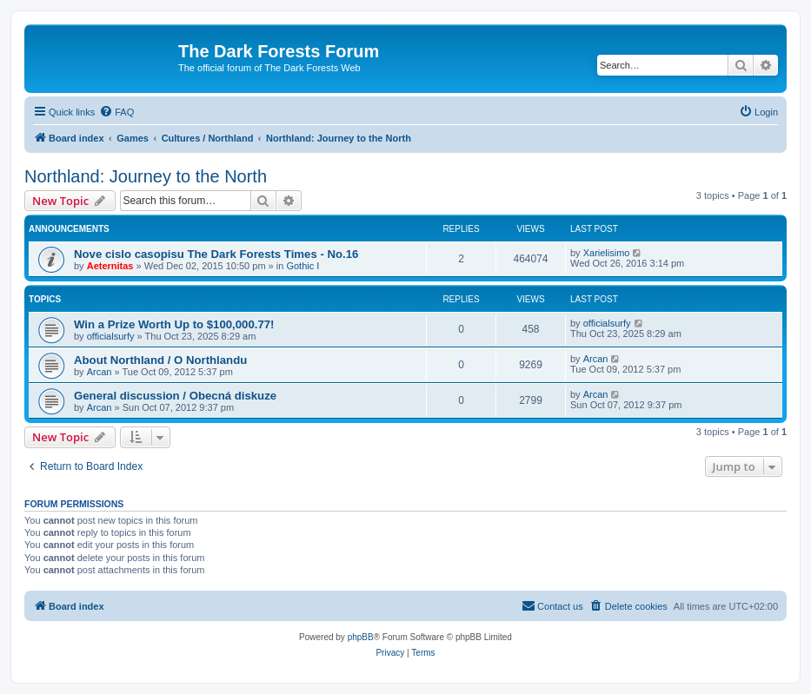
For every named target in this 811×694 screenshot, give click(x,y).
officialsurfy (111, 336)
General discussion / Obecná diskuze (175, 395)
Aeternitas (110, 266)
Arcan (99, 372)
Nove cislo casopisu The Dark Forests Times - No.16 (216, 254)
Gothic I (302, 266)
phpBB (361, 637)
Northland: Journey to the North (145, 176)
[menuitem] (116, 112)
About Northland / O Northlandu (160, 360)
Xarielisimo (606, 253)
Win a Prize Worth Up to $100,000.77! (174, 324)
